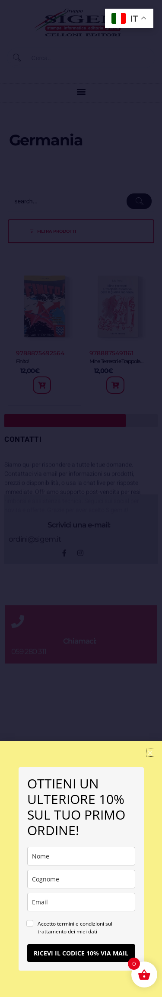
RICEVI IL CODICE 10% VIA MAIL (81, 953)
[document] (81, 498)
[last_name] (81, 879)
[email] (81, 902)
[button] (150, 752)
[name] (81, 856)
